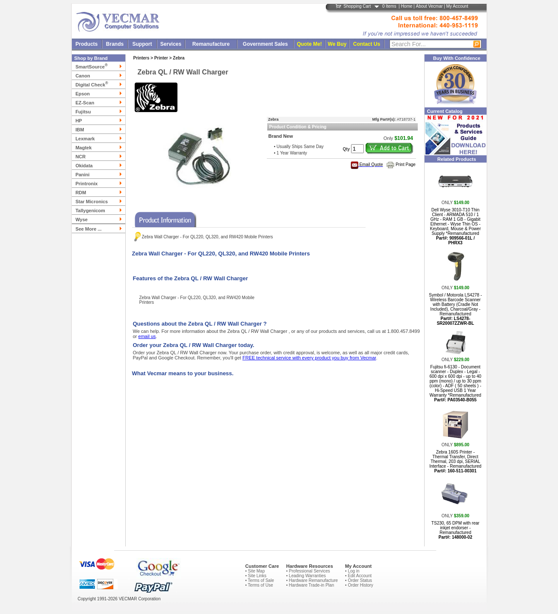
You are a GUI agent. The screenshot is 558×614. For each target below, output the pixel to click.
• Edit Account (358, 575)
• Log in (352, 571)
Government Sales (265, 44)
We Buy (337, 44)
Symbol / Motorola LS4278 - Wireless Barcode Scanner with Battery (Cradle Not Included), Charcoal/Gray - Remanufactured (455, 309)
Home (407, 6)
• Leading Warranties (306, 575)
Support (142, 44)
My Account (457, 6)
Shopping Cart (357, 6)
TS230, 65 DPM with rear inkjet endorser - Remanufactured (455, 530)
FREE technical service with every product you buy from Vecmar (309, 357)
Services (170, 44)
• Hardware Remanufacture (312, 580)
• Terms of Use (259, 585)
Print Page (406, 164)
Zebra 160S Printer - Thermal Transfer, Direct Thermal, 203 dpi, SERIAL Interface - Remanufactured (455, 461)
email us (147, 336)
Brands (115, 44)
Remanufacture (211, 44)
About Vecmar (429, 6)
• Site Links (255, 575)
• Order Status (358, 580)
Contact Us (366, 44)
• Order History (359, 585)
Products (86, 44)
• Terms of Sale (259, 580)
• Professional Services (308, 571)
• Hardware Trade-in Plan (310, 585)
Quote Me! (309, 44)
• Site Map (255, 571)
